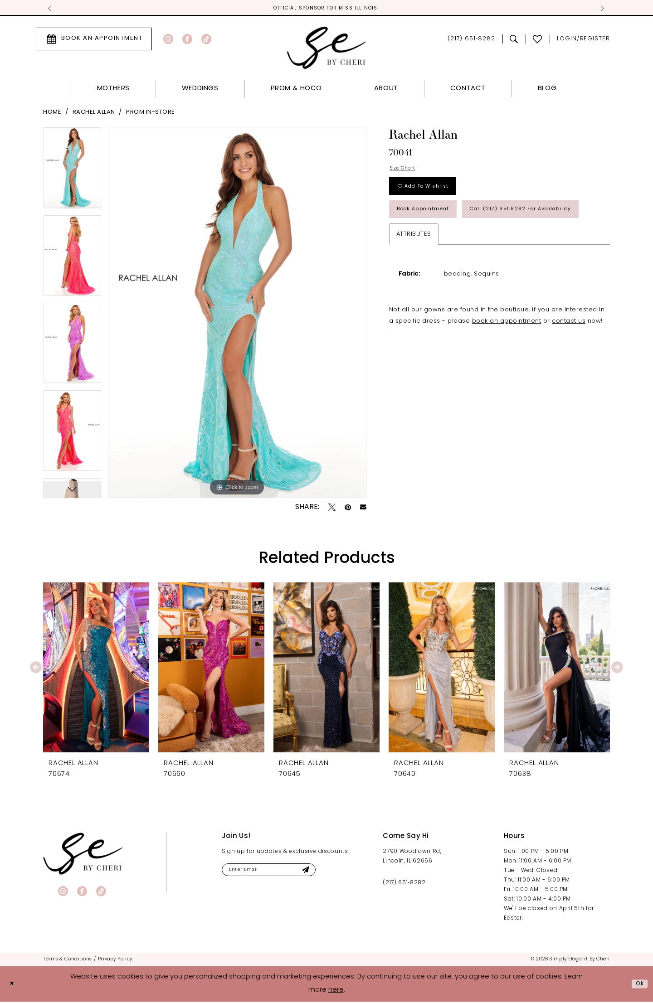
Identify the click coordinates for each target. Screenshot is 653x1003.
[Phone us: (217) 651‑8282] (471, 40)
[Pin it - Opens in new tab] (348, 508)
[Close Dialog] (13, 985)
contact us (568, 365)
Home (52, 113)
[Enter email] (281, 873)
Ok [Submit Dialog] (638, 985)
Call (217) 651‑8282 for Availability (459, 251)
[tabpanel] (72, 172)
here (336, 991)
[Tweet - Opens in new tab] (332, 508)
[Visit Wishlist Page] (538, 40)
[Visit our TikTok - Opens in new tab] (206, 40)
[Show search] (514, 40)
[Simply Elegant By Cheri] (326, 49)
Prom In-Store (150, 113)
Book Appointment (432, 222)
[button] (583, 40)
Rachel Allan (94, 113)
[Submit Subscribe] (329, 873)
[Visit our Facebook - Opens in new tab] (187, 40)
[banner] (82, 855)
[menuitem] (94, 40)
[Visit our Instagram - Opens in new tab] (168, 40)
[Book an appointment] (94, 40)
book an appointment (506, 365)
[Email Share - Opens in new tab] (363, 509)
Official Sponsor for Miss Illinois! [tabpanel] (327, 9)
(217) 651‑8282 (404, 884)
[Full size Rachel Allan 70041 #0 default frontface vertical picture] (237, 314)
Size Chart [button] (406, 171)
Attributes (413, 278)
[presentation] (96, 669)
